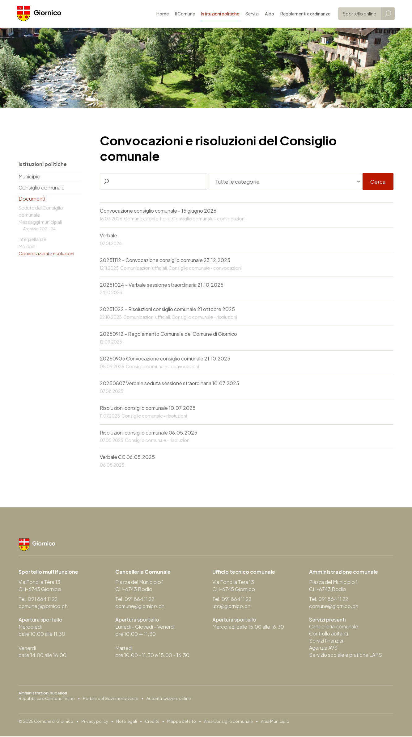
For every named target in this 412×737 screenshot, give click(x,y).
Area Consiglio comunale (228, 721)
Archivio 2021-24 (39, 228)
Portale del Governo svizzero (110, 699)
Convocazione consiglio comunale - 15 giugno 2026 (158, 211)
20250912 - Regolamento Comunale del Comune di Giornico (168, 334)
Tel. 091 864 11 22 (38, 600)
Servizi (250, 14)
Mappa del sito (181, 721)
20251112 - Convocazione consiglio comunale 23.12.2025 (165, 260)
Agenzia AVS (323, 648)
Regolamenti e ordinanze (304, 14)
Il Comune (183, 14)
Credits (152, 721)
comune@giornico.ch (44, 607)
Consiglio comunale (42, 187)
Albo (268, 14)
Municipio (29, 176)
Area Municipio (275, 721)
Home (161, 14)
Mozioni (27, 246)
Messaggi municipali (40, 222)
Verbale (108, 235)
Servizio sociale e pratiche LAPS (346, 655)
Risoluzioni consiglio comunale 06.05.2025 (148, 433)
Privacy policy (94, 721)
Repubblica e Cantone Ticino (47, 699)
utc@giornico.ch (231, 607)
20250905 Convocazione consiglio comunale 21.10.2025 (165, 359)
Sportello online (358, 14)
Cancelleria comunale (334, 627)
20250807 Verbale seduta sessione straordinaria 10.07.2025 (169, 384)
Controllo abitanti (329, 634)
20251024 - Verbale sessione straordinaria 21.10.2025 (161, 285)
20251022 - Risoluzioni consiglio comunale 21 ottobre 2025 (167, 309)
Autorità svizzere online (169, 699)
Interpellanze (32, 239)
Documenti (32, 198)
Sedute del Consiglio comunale (41, 211)
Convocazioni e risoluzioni (46, 253)
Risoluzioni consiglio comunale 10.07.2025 (148, 408)
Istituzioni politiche (219, 14)
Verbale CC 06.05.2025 (127, 458)
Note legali (126, 721)
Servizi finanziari (327, 641)
